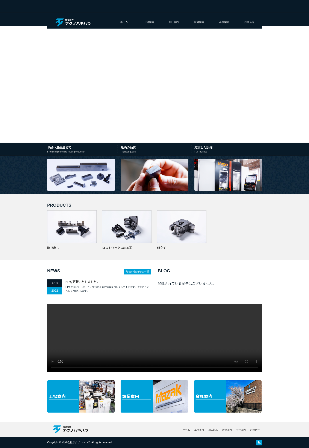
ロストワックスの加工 (117, 248)
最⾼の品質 (155, 150)
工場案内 (149, 22)
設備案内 (199, 22)
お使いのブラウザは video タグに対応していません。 (154, 338)
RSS (259, 442)
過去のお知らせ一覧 (137, 271)
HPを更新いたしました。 (82, 281)
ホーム (124, 22)
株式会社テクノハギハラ (76, 442)
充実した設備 (228, 150)
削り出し (53, 248)
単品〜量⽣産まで (83, 150)
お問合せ (249, 22)
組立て (161, 248)
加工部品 (174, 22)
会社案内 (224, 22)
